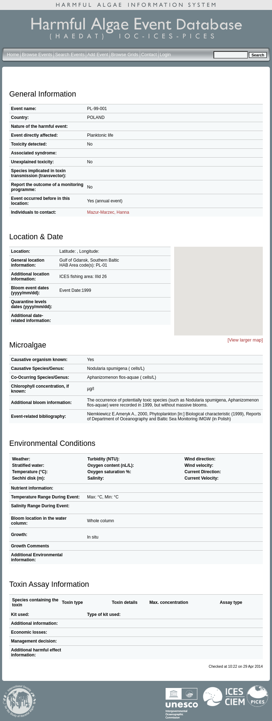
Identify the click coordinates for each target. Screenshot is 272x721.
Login (165, 54)
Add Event (97, 54)
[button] (222, 280)
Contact (149, 54)
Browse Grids (124, 54)
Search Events (69, 54)
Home (13, 54)
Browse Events (37, 54)
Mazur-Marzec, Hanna (108, 212)
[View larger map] (245, 340)
